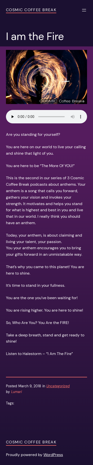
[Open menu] (84, 10)
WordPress (53, 454)
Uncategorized (58, 386)
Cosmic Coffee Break (31, 9)
